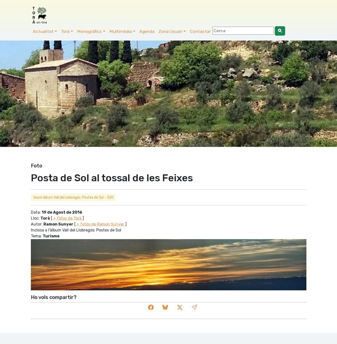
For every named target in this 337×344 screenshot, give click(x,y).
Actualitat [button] (43, 31)
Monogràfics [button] (89, 31)
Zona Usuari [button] (170, 31)
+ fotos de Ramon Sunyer (100, 224)
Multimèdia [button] (120, 31)
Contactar (200, 31)
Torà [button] (65, 31)
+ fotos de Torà (67, 218)
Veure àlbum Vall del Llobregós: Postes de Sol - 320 (73, 197)
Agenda (147, 31)
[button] (194, 307)
